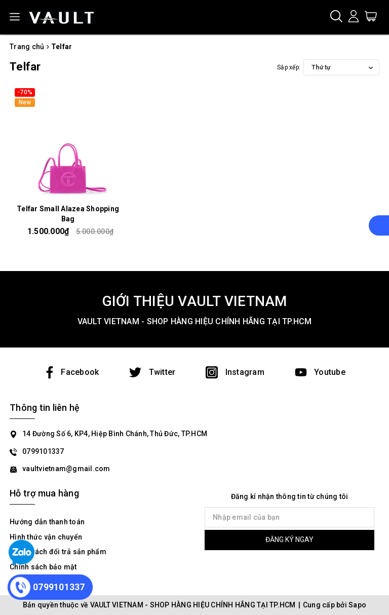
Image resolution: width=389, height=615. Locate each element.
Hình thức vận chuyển (46, 537)
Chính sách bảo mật (43, 567)
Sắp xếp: (288, 67)
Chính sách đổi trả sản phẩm (58, 552)
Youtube (320, 372)
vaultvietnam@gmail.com (66, 469)
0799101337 (43, 451)
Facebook (71, 372)
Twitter (152, 372)
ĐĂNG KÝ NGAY (289, 539)
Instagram (235, 372)
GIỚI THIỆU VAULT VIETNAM (194, 301)
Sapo (357, 605)
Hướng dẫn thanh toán (47, 522)
